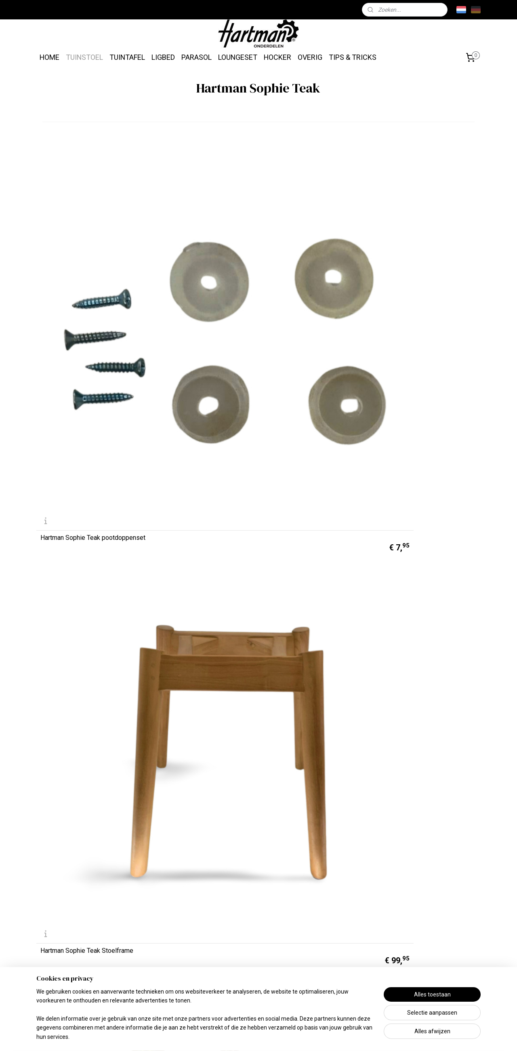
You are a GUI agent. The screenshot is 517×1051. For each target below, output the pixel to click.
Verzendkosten (61, 920)
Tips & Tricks (325, 985)
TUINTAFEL (127, 57)
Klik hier (322, 932)
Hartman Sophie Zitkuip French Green (83, 686)
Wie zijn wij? (146, 920)
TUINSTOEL (84, 57)
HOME (49, 57)
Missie (139, 899)
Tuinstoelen (234, 899)
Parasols (230, 961)
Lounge (228, 982)
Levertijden (55, 899)
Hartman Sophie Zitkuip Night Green (420, 404)
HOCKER (277, 57)
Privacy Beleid (149, 992)
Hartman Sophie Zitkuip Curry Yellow (194, 686)
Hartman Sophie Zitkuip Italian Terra (308, 545)
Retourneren (57, 941)
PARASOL (196, 57)
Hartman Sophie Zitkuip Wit (78, 407)
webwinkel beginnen (284, 1036)
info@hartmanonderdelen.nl (436, 985)
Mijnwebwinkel (352, 1036)
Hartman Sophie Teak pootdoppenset (70, 263)
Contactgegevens (65, 961)
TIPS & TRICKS (352, 57)
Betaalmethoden (63, 982)
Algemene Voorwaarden (162, 972)
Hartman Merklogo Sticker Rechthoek (415, 686)
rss (255, 1036)
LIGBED (163, 57)
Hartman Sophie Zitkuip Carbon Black (309, 686)
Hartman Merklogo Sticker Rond (85, 831)
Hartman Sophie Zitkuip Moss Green (82, 545)
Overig (227, 1003)
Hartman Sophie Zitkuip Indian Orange (421, 545)
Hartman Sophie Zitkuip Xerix (194, 407)
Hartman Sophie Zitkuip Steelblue (313, 407)
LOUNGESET (237, 57)
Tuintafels (232, 920)
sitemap (239, 1036)
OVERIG (310, 57)
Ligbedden (233, 941)
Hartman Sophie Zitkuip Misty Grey (195, 545)
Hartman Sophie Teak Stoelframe (199, 266)
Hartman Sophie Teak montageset (313, 266)
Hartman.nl (436, 943)
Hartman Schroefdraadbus (415, 266)
